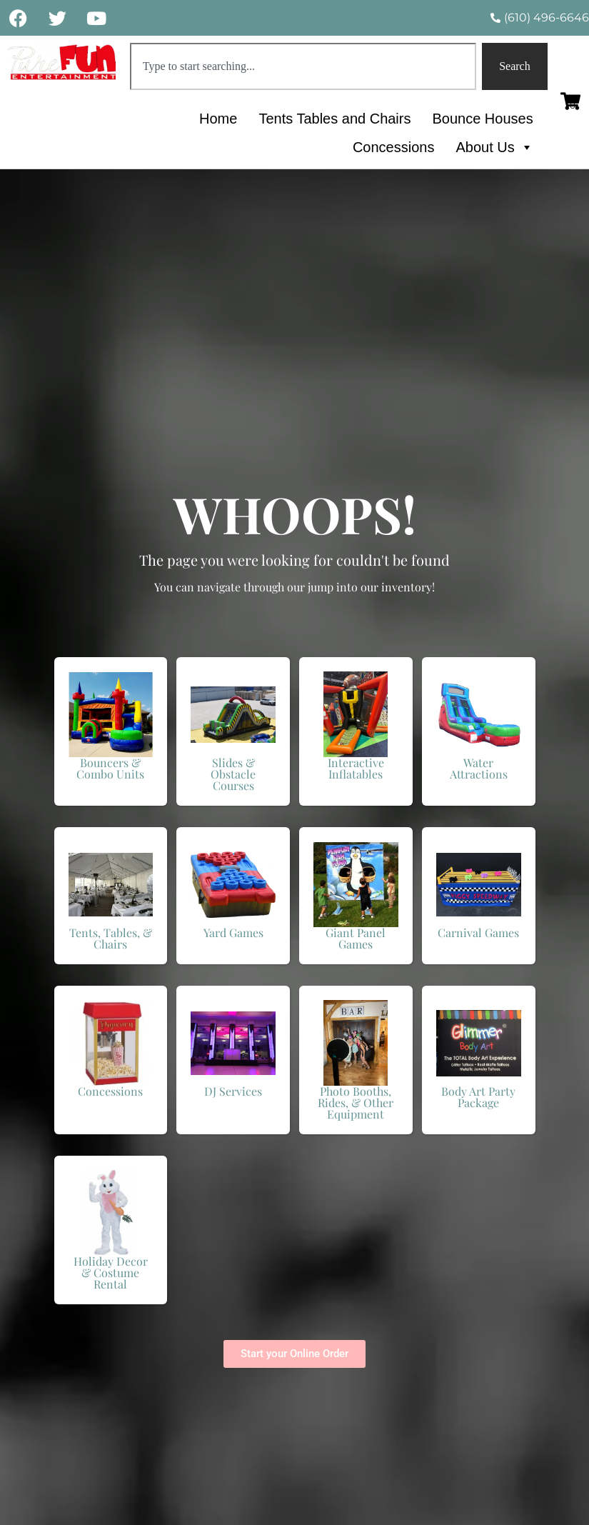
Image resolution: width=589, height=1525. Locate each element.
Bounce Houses (482, 118)
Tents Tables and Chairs (334, 118)
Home (218, 118)
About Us (494, 147)
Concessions (394, 147)
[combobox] (303, 66)
